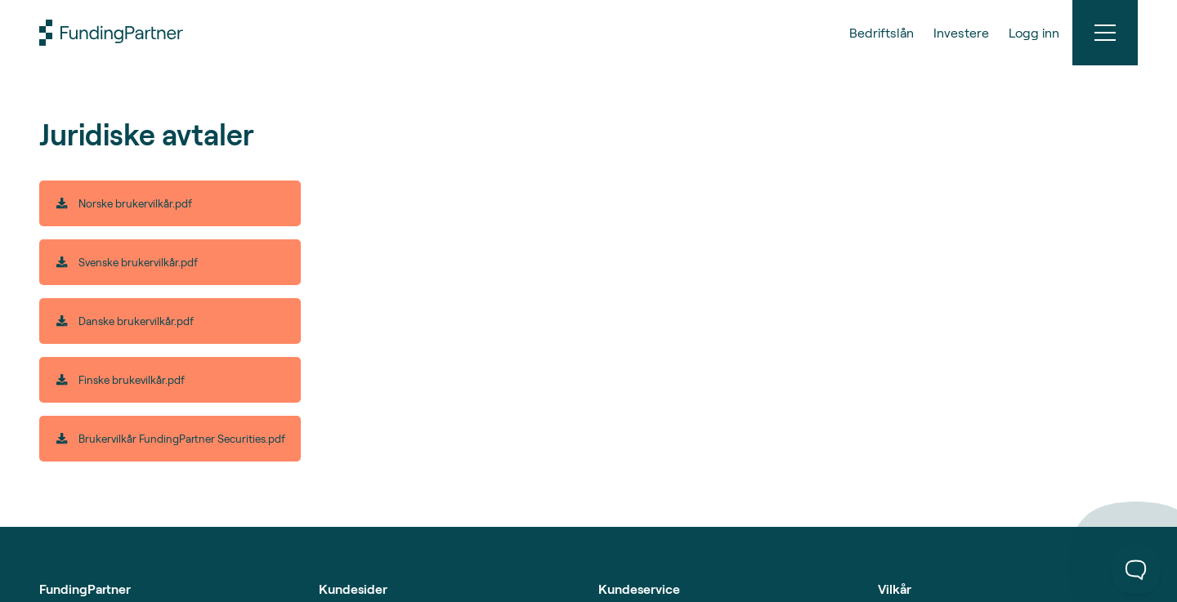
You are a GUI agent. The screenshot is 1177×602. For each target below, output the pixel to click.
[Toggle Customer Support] (1136, 569)
